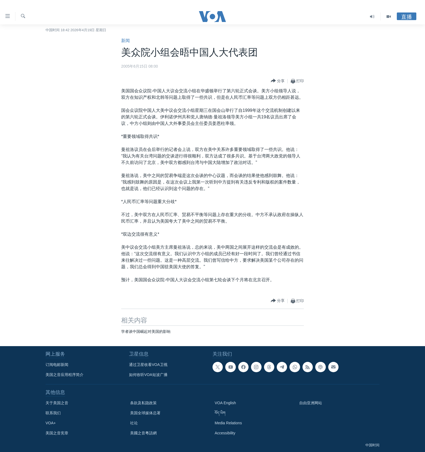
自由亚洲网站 (310, 403)
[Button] (278, 81)
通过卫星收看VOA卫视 (148, 364)
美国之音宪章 (57, 433)
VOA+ (51, 423)
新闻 (125, 40)
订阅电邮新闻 (57, 364)
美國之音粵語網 (143, 433)
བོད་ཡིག (220, 413)
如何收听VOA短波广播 (148, 374)
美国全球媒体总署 (145, 413)
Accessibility (225, 433)
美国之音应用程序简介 (64, 374)
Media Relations (228, 423)
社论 (134, 423)
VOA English (225, 403)
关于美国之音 (57, 403)
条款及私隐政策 (143, 403)
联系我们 (53, 413)
